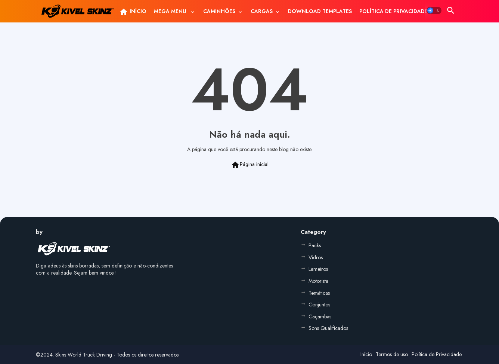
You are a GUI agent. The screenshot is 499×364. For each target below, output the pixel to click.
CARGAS (262, 11)
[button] (434, 10)
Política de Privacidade (437, 354)
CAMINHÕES (219, 11)
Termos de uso (392, 354)
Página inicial (250, 164)
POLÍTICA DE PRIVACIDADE (393, 11)
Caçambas (320, 316)
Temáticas (319, 293)
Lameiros (318, 269)
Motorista (318, 281)
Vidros (316, 257)
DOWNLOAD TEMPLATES (320, 11)
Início (366, 354)
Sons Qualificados (328, 328)
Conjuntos (319, 304)
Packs (315, 245)
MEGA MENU (171, 11)
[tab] (132, 11)
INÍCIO (132, 11)
